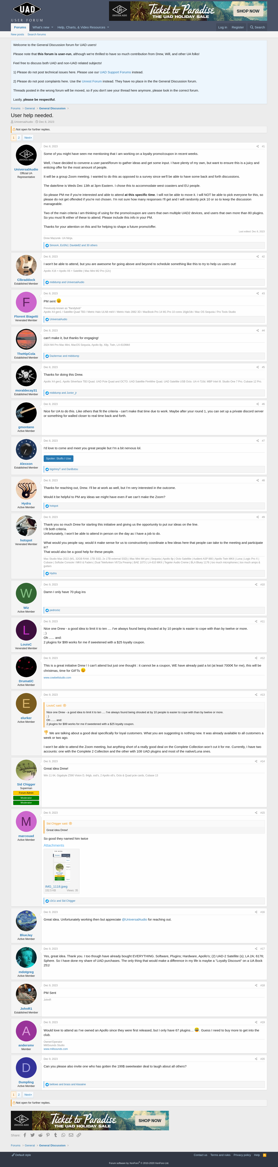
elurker (26, 718)
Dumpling (26, 1082)
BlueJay (26, 935)
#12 (262, 658)
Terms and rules (220, 1155)
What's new (41, 27)
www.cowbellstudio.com (57, 677)
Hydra (26, 503)
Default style (21, 1155)
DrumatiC (26, 681)
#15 (262, 812)
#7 (263, 440)
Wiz (26, 608)
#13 (262, 694)
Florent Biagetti (26, 316)
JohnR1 (26, 1008)
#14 (262, 761)
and (67, 282)
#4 (263, 330)
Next (27, 137)
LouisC (26, 644)
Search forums (37, 34)
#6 (263, 404)
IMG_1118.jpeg (56, 886)
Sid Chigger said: (57, 823)
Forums (20, 27)
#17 (262, 948)
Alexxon (26, 463)
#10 (262, 584)
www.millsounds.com (56, 1049)
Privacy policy (242, 1155)
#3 (263, 293)
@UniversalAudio (134, 919)
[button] (52, 27)
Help (257, 1155)
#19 (262, 1022)
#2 (263, 256)
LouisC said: (54, 705)
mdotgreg (26, 972)
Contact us (200, 1155)
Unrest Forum (92, 81)
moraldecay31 (26, 390)
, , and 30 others (73, 245)
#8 (263, 480)
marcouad (26, 836)
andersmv (26, 1045)
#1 (263, 146)
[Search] (257, 27)
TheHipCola (26, 354)
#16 (262, 912)
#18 (262, 985)
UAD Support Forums (115, 72)
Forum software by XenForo (139, 1163)
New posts (17, 34)
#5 (263, 367)
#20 (262, 1058)
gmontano (26, 427)
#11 (262, 621)
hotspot (26, 540)
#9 (263, 517)
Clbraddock (26, 280)
